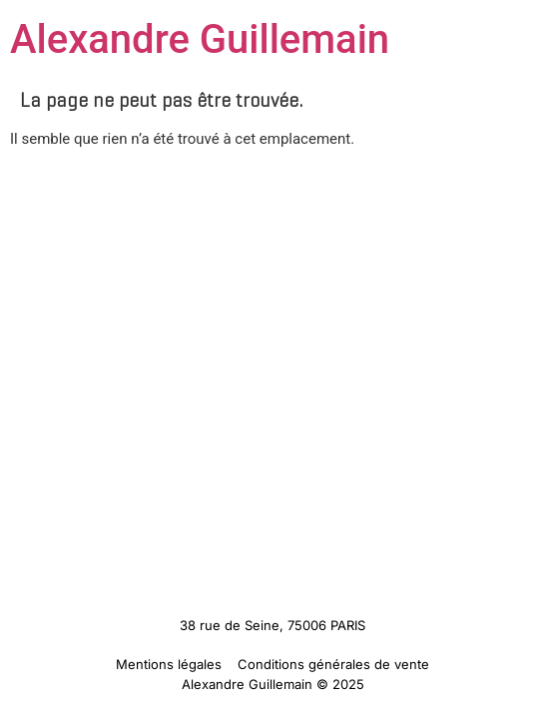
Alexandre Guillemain (199, 39)
